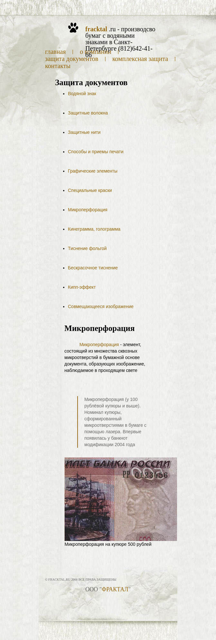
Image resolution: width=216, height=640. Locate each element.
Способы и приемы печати (96, 151)
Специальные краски (90, 190)
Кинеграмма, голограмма (94, 229)
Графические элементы (92, 171)
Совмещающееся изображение (101, 306)
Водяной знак (82, 93)
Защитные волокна (88, 112)
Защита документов (71, 58)
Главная (55, 51)
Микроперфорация (88, 209)
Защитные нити (84, 132)
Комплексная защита (140, 58)
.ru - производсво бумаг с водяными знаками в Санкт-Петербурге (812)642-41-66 (120, 41)
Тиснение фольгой (87, 248)
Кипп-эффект (82, 287)
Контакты (57, 65)
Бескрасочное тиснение (93, 267)
